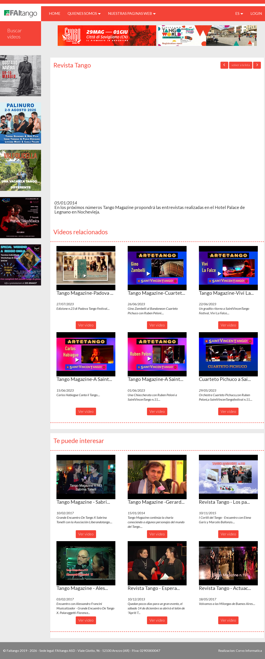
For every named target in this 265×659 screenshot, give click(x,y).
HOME (56, 13)
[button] (85, 268)
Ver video (86, 325)
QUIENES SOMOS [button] (84, 13)
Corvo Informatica (249, 650)
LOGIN (256, 13)
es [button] (239, 13)
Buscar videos (14, 33)
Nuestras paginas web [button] (132, 13)
